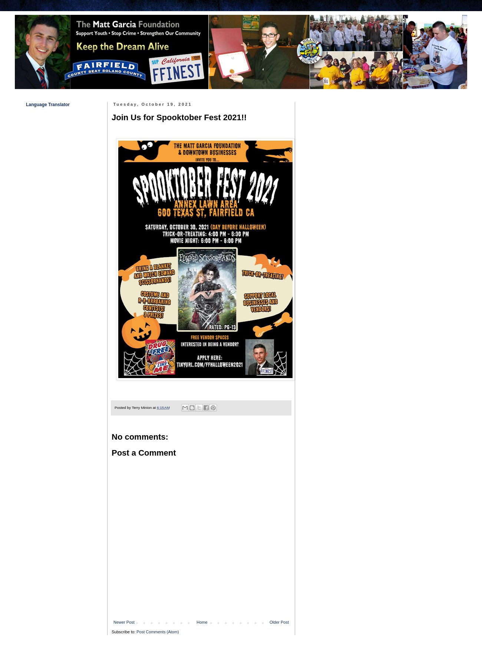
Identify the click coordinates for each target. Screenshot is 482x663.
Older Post (279, 622)
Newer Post (124, 622)
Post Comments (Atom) (157, 632)
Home (202, 622)
